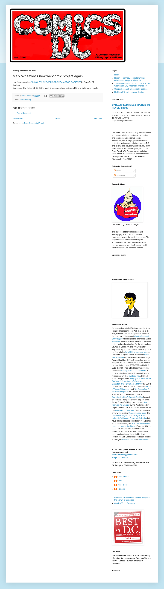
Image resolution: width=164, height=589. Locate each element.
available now (134, 376)
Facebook (116, 341)
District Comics (128, 439)
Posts (117, 171)
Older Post (97, 119)
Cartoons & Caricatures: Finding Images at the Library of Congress (132, 499)
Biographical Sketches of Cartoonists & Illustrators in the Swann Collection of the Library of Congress (131, 381)
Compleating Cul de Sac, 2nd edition (127, 397)
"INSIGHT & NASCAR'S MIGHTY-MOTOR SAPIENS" (56, 82)
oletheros (121, 489)
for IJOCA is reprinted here (136, 352)
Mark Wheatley (25, 100)
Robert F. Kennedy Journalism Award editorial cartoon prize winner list (129, 79)
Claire (119, 481)
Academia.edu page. (137, 413)
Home (58, 119)
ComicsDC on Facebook (124, 503)
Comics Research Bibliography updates (130, 89)
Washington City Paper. (125, 410)
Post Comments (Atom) (34, 123)
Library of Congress (120, 415)
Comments (119, 176)
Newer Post (18, 119)
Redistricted (144, 439)
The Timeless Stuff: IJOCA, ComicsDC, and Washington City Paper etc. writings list (132, 84)
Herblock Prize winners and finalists (129, 92)
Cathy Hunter (123, 477)
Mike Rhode (122, 485)
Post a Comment (24, 113)
